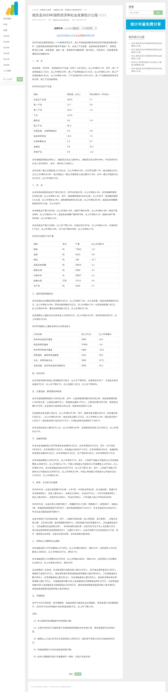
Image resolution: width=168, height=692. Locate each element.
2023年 (6, 47)
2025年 (6, 36)
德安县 (78, 674)
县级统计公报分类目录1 (73, 10)
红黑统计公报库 (12, 8)
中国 (5, 24)
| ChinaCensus (54, 687)
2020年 (6, 65)
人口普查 (7, 71)
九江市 (68, 28)
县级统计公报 (58, 10)
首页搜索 (7, 18)
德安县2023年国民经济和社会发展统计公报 (69, 15)
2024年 (6, 42)
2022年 (6, 53)
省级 (5, 30)
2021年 (6, 59)
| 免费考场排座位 (65, 687)
